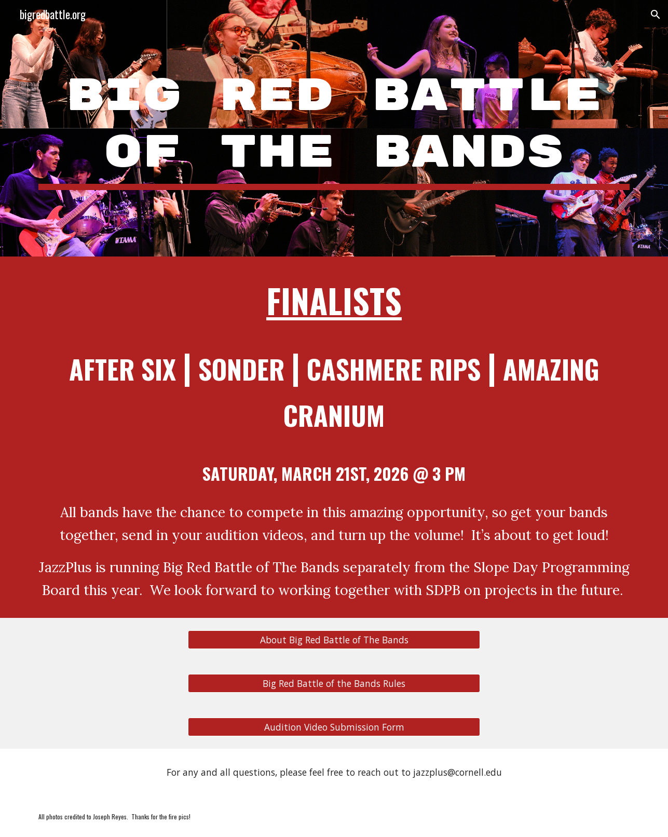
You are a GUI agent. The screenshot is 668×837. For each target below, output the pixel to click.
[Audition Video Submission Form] (333, 727)
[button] (655, 14)
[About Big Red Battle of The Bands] (333, 640)
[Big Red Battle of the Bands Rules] (333, 683)
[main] (333, 128)
